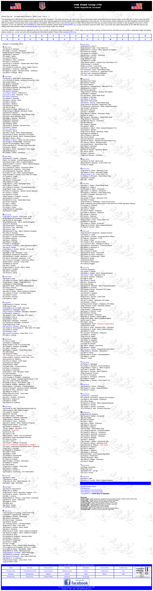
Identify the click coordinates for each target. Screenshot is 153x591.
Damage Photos (11, 571)
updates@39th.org (69, 25)
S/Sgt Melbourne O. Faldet (12, 308)
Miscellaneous (29, 574)
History (86, 571)
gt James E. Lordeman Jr (90, 71)
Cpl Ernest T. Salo (87, 275)
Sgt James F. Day (9, 227)
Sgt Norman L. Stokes (88, 349)
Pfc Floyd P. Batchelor (10, 96)
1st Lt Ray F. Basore (10, 93)
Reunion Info (29, 576)
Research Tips (11, 576)
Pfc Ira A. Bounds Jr (9, 129)
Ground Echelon (48, 571)
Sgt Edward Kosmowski (11, 556)
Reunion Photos (48, 576)
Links (123, 571)
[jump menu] (7, 214)
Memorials (11, 574)
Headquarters (85, 488)
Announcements (48, 567)
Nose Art (67, 574)
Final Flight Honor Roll (30, 571)
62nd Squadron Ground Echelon (92, 492)
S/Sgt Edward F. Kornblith (12, 553)
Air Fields (67, 567)
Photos (104, 574)
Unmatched (85, 494)
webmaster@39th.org (32, 26)
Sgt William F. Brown (10, 140)
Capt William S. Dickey (10, 249)
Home (11, 567)
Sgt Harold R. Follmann (11, 326)
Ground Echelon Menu (88, 486)
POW (123, 574)
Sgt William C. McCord (88, 99)
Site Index (29, 567)
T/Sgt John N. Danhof (10, 216)
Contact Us (67, 576)
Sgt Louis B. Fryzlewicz (11, 333)
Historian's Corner (67, 571)
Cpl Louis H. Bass (9, 95)
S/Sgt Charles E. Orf (88, 174)
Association (86, 567)
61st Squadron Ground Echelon (91, 490)
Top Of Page (85, 576)
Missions (48, 574)
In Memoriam (104, 571)
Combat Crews (123, 567)
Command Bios (104, 567)
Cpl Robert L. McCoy (88, 103)
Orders (86, 574)
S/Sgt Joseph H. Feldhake (12, 311)
